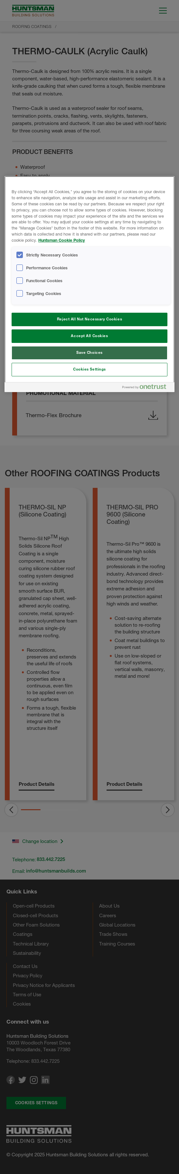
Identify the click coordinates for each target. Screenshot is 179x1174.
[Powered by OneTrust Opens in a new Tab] (146, 388)
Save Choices (89, 352)
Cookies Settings (89, 369)
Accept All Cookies (89, 336)
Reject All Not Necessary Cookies (89, 319)
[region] (89, 284)
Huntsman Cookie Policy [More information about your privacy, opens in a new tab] (61, 240)
